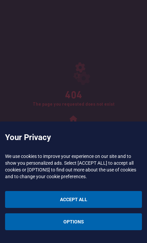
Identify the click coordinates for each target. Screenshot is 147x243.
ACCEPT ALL (73, 199)
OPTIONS (73, 221)
